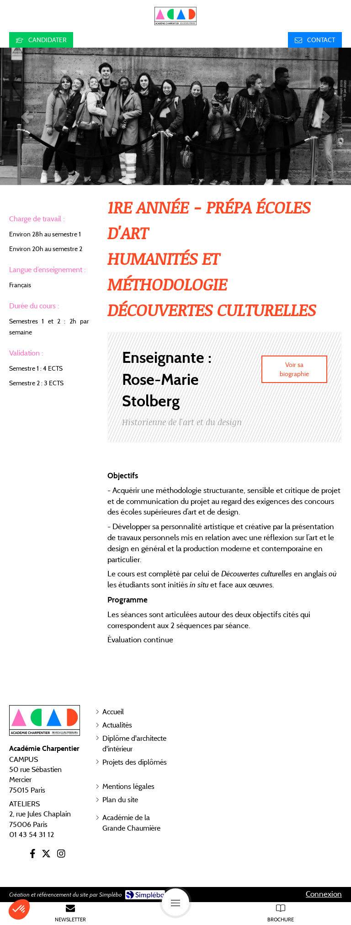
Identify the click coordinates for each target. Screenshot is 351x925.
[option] (175, 116)
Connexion (324, 894)
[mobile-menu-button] (175, 902)
